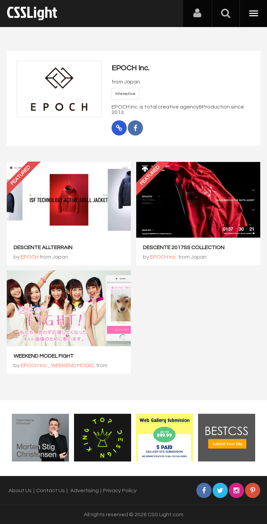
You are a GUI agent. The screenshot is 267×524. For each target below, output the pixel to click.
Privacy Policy (120, 490)
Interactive (125, 94)
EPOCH (30, 257)
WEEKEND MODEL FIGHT (44, 356)
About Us (20, 490)
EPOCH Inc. (163, 257)
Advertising (84, 490)
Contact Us (50, 490)
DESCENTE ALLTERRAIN (43, 247)
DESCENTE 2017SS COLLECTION (183, 247)
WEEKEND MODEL (73, 365)
